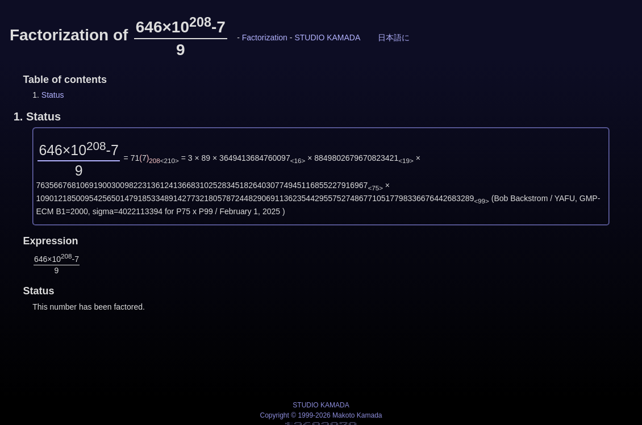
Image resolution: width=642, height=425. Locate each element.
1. (37, 116)
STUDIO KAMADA (327, 37)
